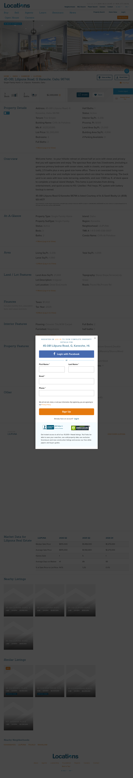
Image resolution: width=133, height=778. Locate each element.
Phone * (42, 388)
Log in (58, 339)
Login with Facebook (66, 354)
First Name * (44, 364)
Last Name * (73, 364)
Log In (76, 419)
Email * (42, 376)
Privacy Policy (46, 405)
